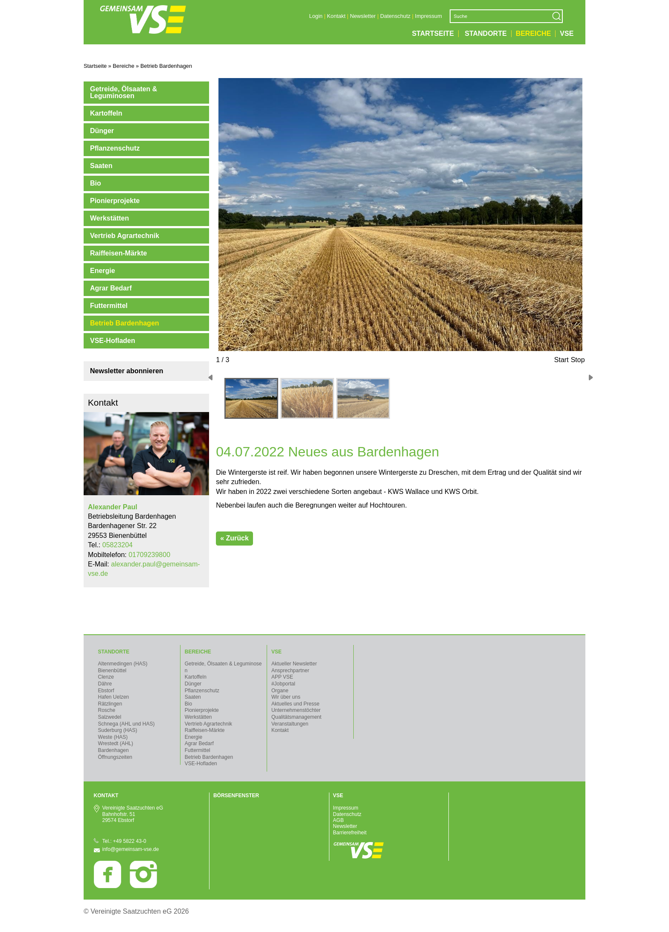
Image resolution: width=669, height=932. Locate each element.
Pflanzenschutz (115, 148)
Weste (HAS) (113, 737)
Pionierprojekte (115, 200)
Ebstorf (106, 691)
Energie (102, 270)
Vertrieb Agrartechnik (124, 235)
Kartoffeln (106, 113)
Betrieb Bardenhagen (124, 323)
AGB (338, 820)
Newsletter (362, 16)
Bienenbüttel (112, 671)
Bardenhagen (113, 750)
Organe (279, 691)
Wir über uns (285, 697)
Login (316, 16)
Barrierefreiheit (349, 833)
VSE (566, 33)
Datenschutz (395, 16)
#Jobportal (283, 684)
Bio (95, 183)
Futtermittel (109, 305)
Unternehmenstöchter (295, 710)
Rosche (107, 710)
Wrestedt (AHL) (115, 743)
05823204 (117, 545)
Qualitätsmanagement (296, 717)
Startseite (433, 33)
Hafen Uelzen (113, 697)
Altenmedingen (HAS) (123, 664)
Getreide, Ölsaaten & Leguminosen (123, 92)
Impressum (428, 16)
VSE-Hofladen (112, 340)
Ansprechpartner (290, 671)
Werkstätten (109, 218)
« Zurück (234, 538)
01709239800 (149, 554)
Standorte (485, 33)
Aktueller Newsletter (294, 664)
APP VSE (282, 677)
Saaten (101, 165)
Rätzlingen (110, 704)
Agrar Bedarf (111, 288)
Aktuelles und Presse (295, 704)
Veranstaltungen (289, 724)
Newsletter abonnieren (126, 371)
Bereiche (533, 33)
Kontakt (336, 16)
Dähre (105, 684)
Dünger (102, 130)
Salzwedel (110, 717)
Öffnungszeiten (115, 757)
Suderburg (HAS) (117, 730)
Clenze (106, 677)
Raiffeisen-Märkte (118, 253)
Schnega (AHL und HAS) (126, 724)
